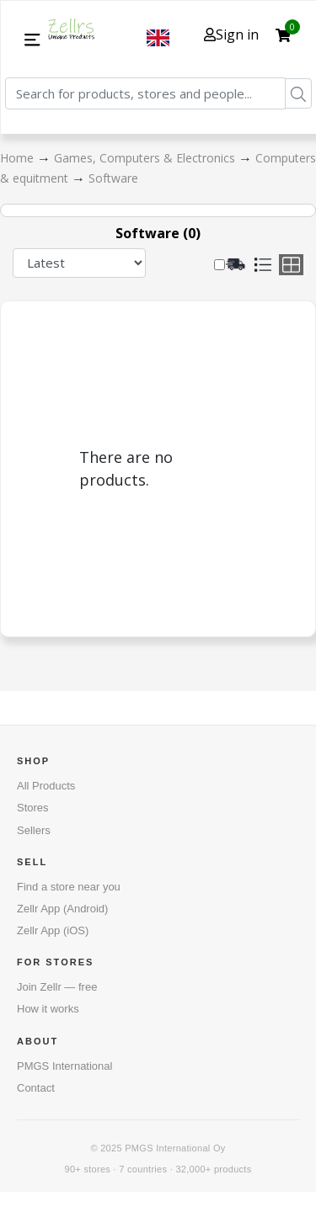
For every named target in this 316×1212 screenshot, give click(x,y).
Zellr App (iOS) (52, 930)
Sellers (34, 830)
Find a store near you (69, 886)
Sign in (231, 34)
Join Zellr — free (57, 987)
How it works (48, 1008)
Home (18, 158)
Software (113, 178)
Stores (33, 807)
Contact (36, 1088)
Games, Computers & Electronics (146, 158)
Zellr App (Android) (62, 908)
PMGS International (64, 1066)
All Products (46, 785)
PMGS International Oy (175, 1148)
